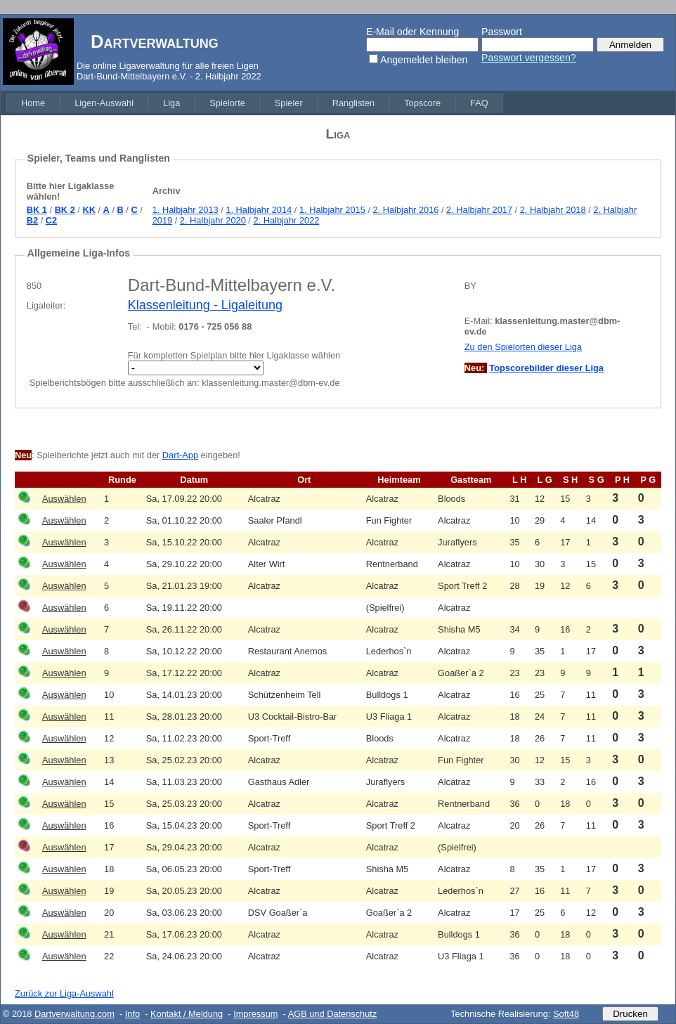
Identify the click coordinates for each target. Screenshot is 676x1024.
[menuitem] (33, 102)
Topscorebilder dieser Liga (546, 368)
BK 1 (37, 210)
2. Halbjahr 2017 (479, 210)
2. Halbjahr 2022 (286, 220)
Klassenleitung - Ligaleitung (205, 305)
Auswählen (64, 498)
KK (88, 210)
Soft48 (566, 1014)
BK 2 (65, 210)
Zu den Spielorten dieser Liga (523, 347)
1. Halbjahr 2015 (332, 210)
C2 (51, 220)
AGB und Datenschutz (332, 1014)
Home (33, 103)
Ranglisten (353, 103)
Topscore (422, 103)
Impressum (255, 1014)
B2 (32, 220)
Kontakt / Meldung (186, 1014)
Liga (171, 103)
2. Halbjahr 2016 (406, 210)
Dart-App (180, 455)
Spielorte (227, 103)
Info (132, 1014)
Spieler (289, 103)
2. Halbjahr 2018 (553, 210)
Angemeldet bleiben (423, 59)
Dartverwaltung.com (74, 1014)
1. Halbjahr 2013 (185, 210)
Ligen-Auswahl (104, 103)
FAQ (479, 103)
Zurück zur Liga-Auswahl (64, 993)
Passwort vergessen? (528, 57)
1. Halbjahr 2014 (259, 210)
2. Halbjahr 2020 (213, 220)
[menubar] (254, 102)
